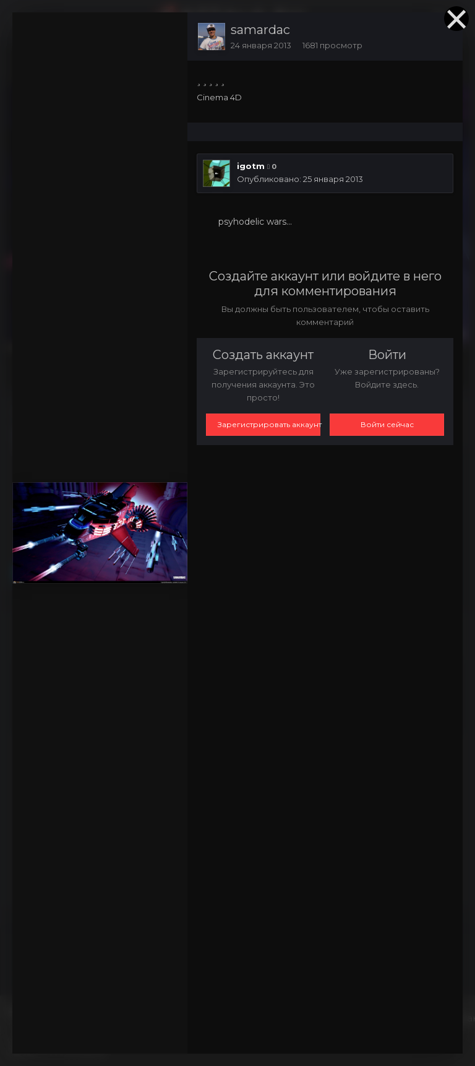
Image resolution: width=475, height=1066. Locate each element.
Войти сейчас (387, 424)
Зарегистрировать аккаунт (269, 424)
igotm (251, 166)
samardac (260, 29)
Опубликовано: (300, 179)
